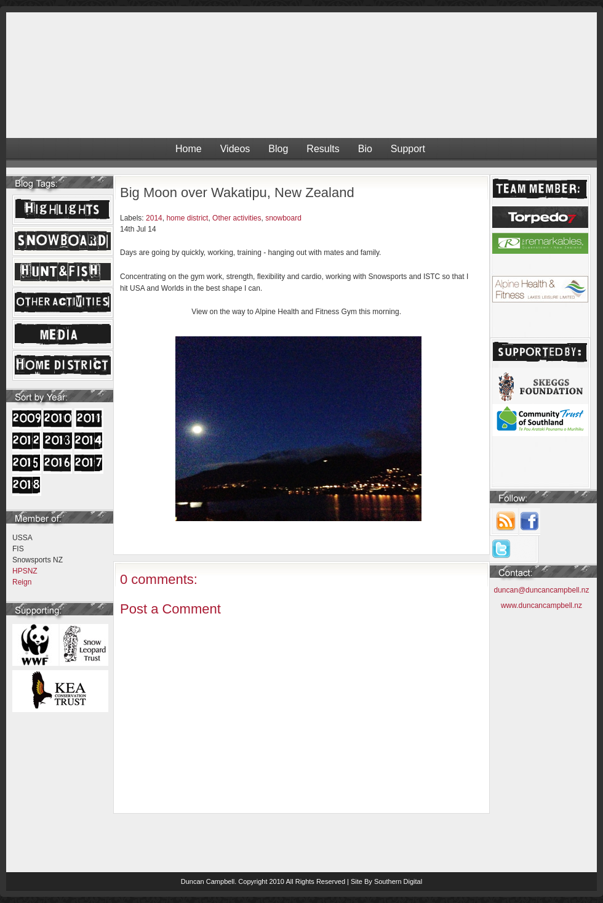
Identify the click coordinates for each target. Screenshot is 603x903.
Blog (278, 149)
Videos (235, 149)
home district (187, 218)
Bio (365, 149)
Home (188, 149)
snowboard (283, 218)
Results (322, 149)
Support (408, 149)
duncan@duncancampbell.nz (541, 590)
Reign (21, 582)
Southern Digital (398, 881)
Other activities (236, 218)
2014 (154, 218)
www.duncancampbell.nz (541, 605)
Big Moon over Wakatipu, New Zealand (237, 192)
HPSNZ (25, 571)
